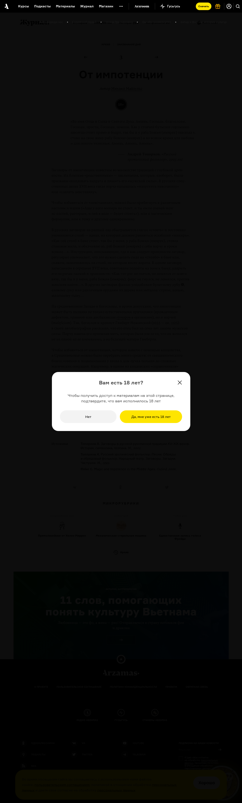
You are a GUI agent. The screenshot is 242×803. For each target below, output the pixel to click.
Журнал (87, 6)
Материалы (65, 6)
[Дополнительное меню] (121, 6)
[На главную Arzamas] (6, 6)
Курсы (23, 6)
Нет (88, 417)
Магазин (106, 6)
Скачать (203, 6)
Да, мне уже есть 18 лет (151, 417)
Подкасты (42, 6)
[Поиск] (238, 6)
